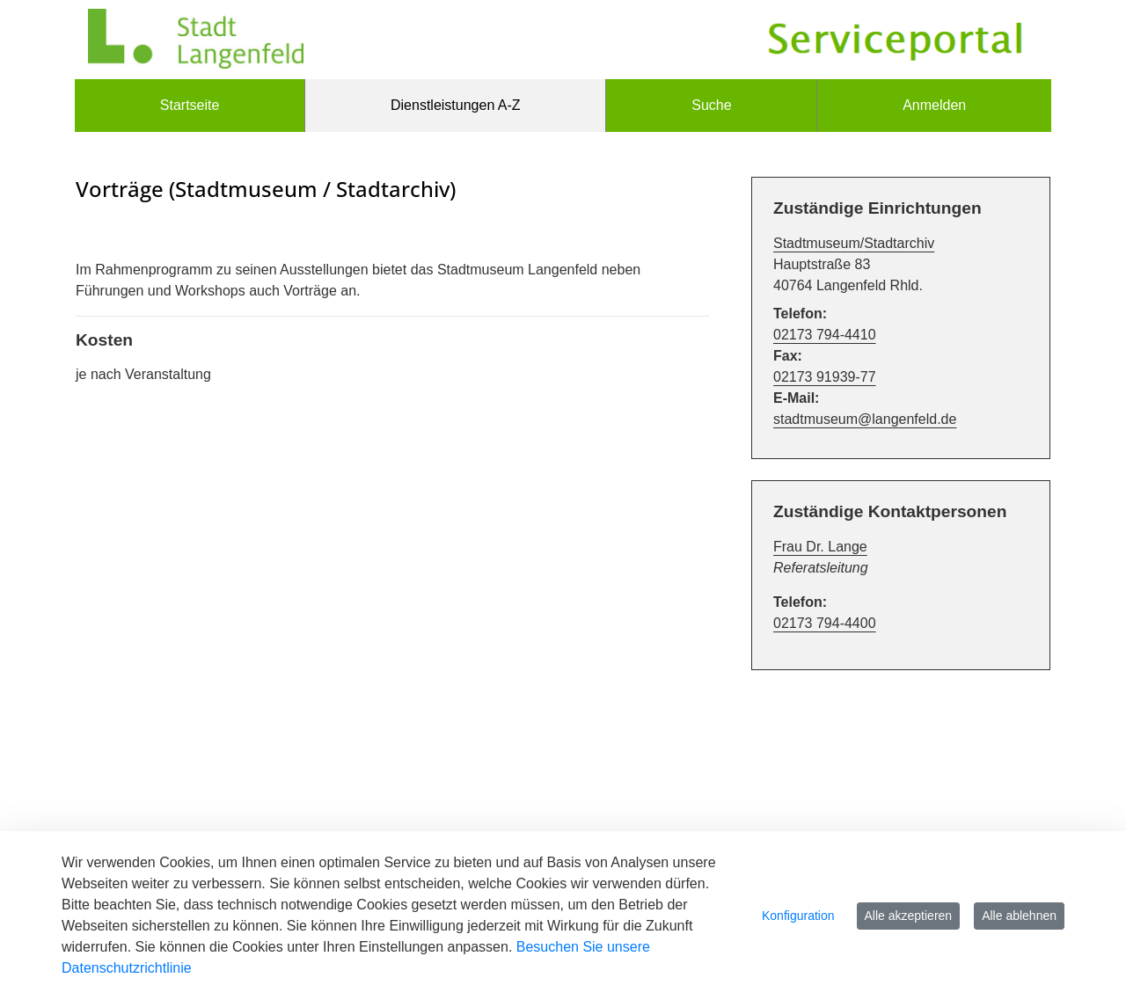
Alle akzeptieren (909, 916)
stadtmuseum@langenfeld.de (864, 419)
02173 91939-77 (824, 376)
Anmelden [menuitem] (934, 105)
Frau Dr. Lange (820, 546)
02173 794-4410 (824, 334)
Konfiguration (798, 916)
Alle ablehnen (1019, 916)
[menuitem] (189, 105)
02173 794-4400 (824, 623)
